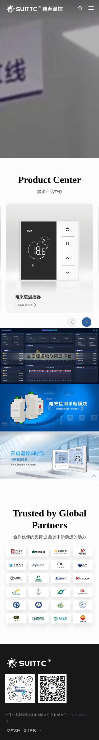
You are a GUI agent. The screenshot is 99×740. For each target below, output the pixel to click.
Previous (72, 326)
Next (86, 326)
